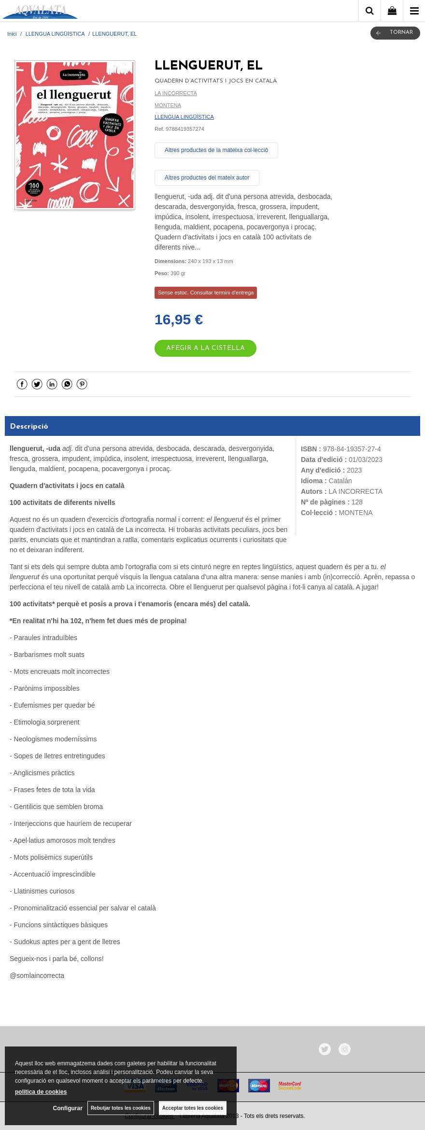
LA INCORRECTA (176, 93)
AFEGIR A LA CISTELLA (205, 348)
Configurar (68, 1108)
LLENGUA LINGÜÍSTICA (184, 117)
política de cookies (41, 1091)
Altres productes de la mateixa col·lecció (216, 150)
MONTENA (168, 105)
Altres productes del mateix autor (207, 177)
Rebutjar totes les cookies (121, 1108)
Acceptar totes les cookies (192, 1108)
